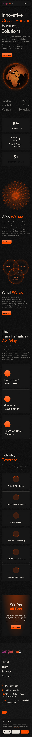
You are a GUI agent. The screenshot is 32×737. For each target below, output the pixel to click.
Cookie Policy (18, 728)
